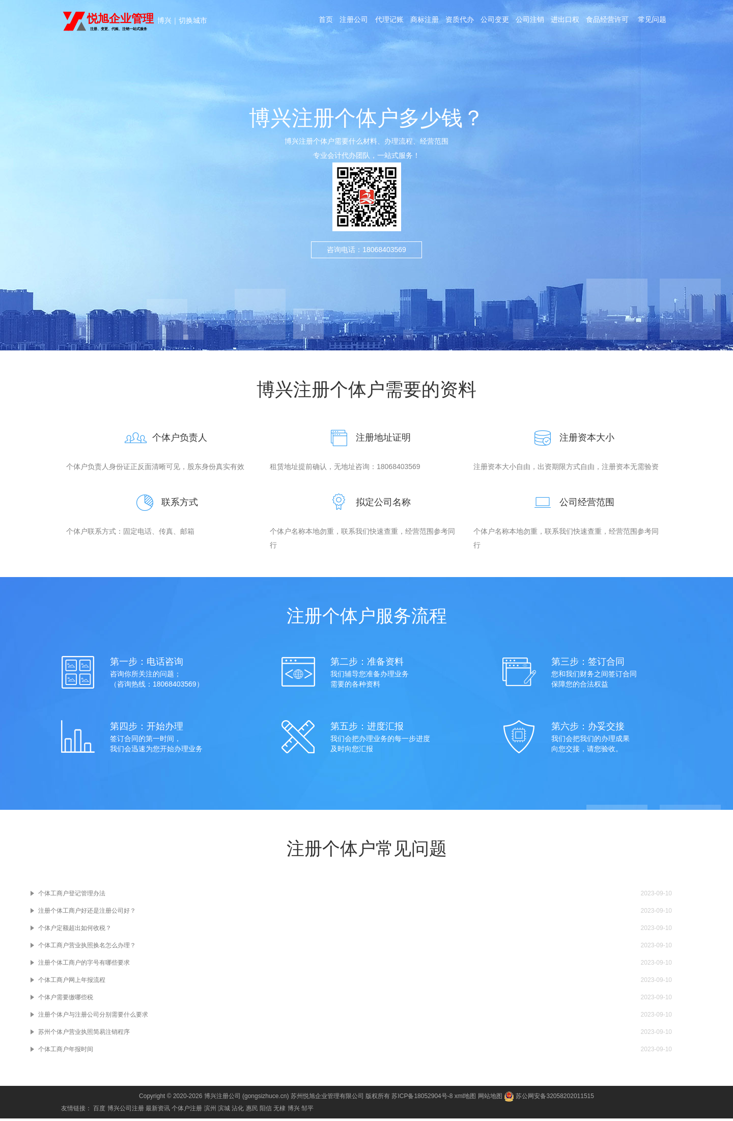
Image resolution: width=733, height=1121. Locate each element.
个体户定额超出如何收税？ (74, 930)
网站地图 (490, 1098)
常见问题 (494, 63)
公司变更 (516, 21)
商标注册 (443, 21)
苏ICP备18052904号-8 (422, 1098)
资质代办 (479, 21)
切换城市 (193, 20)
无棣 (279, 1110)
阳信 (266, 1110)
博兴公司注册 (125, 1110)
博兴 (164, 20)
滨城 (224, 1110)
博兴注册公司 (222, 1098)
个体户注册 (187, 1110)
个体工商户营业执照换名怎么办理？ (87, 947)
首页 (340, 21)
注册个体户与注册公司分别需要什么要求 (93, 1017)
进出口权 (589, 21)
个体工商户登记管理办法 (71, 895)
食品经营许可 (633, 21)
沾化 (238, 1110)
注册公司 (369, 21)
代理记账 (406, 21)
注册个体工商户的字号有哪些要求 (84, 965)
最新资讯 (158, 1110)
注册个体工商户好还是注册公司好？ (87, 913)
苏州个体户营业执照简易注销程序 (84, 1034)
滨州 (210, 1110)
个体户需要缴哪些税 (65, 999)
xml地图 (465, 1098)
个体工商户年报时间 (65, 1051)
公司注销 (553, 21)
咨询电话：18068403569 (366, 257)
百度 (99, 1110)
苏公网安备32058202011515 (549, 1098)
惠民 (252, 1110)
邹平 (307, 1110)
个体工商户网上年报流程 (71, 982)
